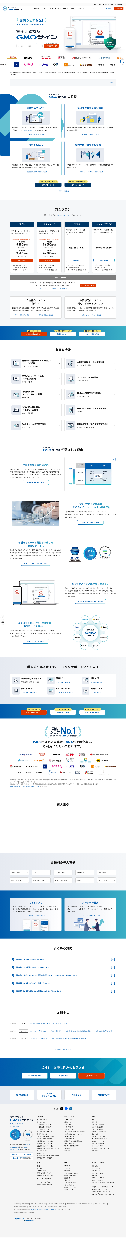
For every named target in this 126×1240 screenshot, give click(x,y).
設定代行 (67, 1180)
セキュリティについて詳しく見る (35, 563)
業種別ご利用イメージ (44, 1176)
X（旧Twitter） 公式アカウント (101, 1189)
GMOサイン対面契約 (98, 1146)
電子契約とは (41, 1125)
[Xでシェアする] (61, 1111)
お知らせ (23, 1041)
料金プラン (67, 1125)
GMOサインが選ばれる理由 (45, 1139)
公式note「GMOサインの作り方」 (102, 1196)
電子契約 (67, 1151)
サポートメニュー (71, 1132)
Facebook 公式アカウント (100, 1194)
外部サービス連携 (97, 1132)
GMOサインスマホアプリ (99, 1134)
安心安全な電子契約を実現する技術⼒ (48, 1151)
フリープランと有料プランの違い (74, 1134)
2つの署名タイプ (44, 1132)
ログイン (97, 4)
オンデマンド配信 (97, 1176)
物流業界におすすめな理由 (45, 1146)
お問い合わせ (119, 4)
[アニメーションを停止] (103, 82)
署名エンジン (96, 1153)
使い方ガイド (68, 1188)
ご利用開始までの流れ (71, 1176)
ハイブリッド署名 (42, 1153)
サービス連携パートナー (44, 1187)
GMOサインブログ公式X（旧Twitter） (103, 1185)
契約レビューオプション (99, 1139)
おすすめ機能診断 (97, 1129)
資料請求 (109, 8)
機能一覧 (94, 1125)
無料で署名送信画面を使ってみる (90, 601)
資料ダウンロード (48, 184)
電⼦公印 (67, 1153)
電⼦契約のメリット (45, 1127)
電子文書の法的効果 (45, 1129)
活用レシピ (67, 1192)
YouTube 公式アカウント (99, 1192)
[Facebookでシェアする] (66, 1111)
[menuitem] (41, 8)
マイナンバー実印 (97, 1148)
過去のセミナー (96, 1173)
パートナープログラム (44, 1185)
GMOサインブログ (97, 1183)
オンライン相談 (108, 4)
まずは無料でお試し (34, 333)
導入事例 (39, 1171)
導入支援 (67, 1173)
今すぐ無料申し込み (51, 46)
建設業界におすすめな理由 (45, 1148)
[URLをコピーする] (70, 1111)
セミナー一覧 (96, 1171)
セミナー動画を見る (92, 333)
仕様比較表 (69, 1129)
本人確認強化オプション (99, 1141)
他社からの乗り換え (70, 1178)
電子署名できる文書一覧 (44, 1134)
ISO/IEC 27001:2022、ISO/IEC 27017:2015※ (44, 1212)
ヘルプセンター (69, 1185)
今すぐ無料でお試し (88, 285)
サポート (67, 1171)
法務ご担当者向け (69, 1146)
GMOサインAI (41, 1156)
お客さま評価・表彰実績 (44, 1160)
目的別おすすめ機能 (98, 1127)
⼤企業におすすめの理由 (44, 1141)
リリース (23, 1023)
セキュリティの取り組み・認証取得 (48, 1158)
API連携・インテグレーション (101, 1151)
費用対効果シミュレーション (73, 1137)
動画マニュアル (69, 1190)
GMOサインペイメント (99, 1144)
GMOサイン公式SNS (98, 1180)
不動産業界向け (69, 1141)
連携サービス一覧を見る (35, 641)
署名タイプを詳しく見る (35, 482)
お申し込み (118, 8)
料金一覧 (69, 1127)
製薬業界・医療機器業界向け (73, 1144)
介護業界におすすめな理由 (45, 1144)
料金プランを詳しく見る (90, 522)
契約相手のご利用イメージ (45, 1178)
